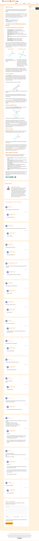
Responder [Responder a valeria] (25, 383)
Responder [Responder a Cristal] (25, 458)
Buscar (30, 6)
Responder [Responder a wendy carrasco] (25, 230)
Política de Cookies (14, 534)
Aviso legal (9, 534)
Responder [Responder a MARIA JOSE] (25, 325)
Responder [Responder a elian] (25, 345)
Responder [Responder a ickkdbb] (25, 211)
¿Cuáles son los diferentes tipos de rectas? (12, 20)
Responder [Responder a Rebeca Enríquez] (25, 306)
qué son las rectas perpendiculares (15, 123)
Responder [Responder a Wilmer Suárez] (25, 249)
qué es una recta (23, 14)
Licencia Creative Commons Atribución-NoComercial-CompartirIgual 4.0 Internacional (19, 537)
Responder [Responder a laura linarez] (25, 287)
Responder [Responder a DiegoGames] (25, 487)
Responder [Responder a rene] (25, 427)
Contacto (30, 534)
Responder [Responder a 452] (25, 403)
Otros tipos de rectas (9, 21)
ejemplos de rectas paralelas (9, 99)
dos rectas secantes (15, 147)
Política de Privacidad (25, 534)
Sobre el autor (19, 534)
